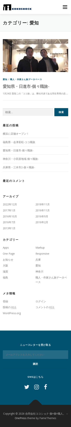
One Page (9, 253)
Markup (40, 247)
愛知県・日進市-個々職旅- (26, 86)
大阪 (5, 265)
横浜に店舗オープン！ (16, 133)
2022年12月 (10, 204)
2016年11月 (43, 210)
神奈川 (39, 271)
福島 (5, 277)
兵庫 (38, 259)
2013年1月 (9, 228)
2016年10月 (10, 216)
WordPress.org (12, 313)
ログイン (41, 301)
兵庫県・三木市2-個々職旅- (19, 167)
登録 (5, 301)
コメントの (45, 307)
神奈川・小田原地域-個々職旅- (21, 159)
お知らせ (8, 259)
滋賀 (5, 271)
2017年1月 (9, 210)
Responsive (42, 253)
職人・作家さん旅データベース (26, 79)
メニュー (65, 7)
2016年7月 (9, 222)
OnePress (21, 418)
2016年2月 (42, 222)
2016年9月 (42, 216)
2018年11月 (43, 204)
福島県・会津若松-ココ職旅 (19, 142)
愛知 (5, 79)
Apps (6, 247)
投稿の (9, 307)
